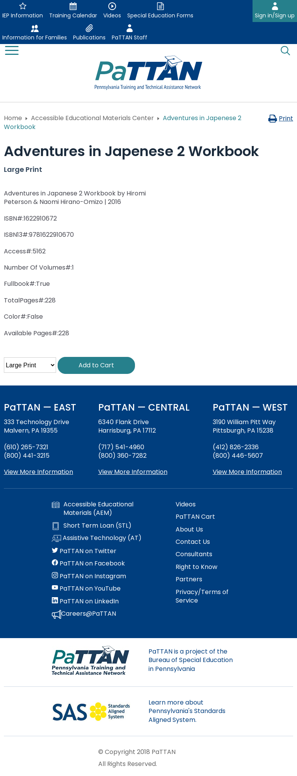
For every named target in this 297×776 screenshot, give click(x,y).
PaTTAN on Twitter (84, 551)
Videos (186, 504)
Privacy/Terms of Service (202, 596)
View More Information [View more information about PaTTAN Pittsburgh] (247, 471)
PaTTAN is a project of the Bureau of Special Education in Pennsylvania (190, 660)
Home (13, 118)
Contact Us (193, 542)
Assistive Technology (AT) (97, 538)
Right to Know (196, 567)
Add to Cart (96, 365)
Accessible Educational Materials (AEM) (92, 508)
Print (280, 118)
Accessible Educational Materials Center (92, 118)
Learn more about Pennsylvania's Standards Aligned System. (186, 711)
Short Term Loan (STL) (91, 525)
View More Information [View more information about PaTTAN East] (38, 471)
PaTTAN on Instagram (89, 576)
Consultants (194, 554)
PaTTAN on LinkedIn (85, 601)
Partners (189, 579)
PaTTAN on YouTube (86, 588)
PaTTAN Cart (195, 517)
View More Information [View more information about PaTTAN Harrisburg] (132, 471)
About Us (189, 529)
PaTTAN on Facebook (88, 563)
